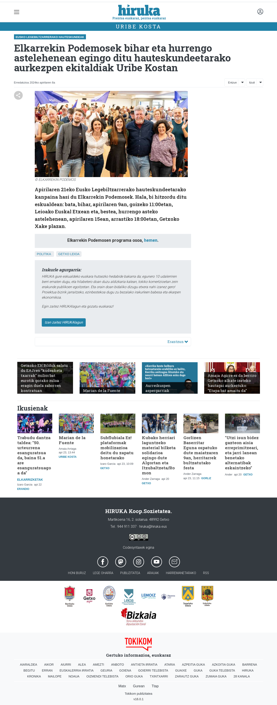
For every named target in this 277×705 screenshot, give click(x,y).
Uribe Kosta (139, 26)
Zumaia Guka (216, 676)
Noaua (73, 676)
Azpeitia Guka (193, 664)
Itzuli (252, 82)
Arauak (153, 573)
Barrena (249, 664)
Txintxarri (159, 676)
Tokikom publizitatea (138, 693)
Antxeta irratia (144, 664)
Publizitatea (130, 573)
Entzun (232, 82)
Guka (198, 670)
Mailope (54, 676)
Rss (206, 573)
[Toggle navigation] (16, 12)
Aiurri (66, 664)
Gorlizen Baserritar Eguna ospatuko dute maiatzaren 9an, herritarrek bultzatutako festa (200, 452)
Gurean (139, 686)
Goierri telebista (153, 670)
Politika (44, 254)
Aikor (49, 664)
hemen (150, 240)
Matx (122, 686)
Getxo (63, 254)
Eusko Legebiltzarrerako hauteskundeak (50, 37)
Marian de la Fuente (72, 440)
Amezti (98, 664)
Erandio (23, 489)
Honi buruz (77, 573)
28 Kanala (241, 676)
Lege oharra (103, 573)
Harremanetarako (181, 573)
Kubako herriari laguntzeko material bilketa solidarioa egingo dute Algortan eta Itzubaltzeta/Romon (159, 455)
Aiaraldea (28, 664)
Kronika (34, 676)
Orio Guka (134, 676)
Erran (47, 670)
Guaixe (181, 670)
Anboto (117, 664)
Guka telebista (222, 670)
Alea (82, 664)
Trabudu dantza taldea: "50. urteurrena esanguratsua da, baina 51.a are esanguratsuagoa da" (34, 455)
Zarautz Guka (187, 676)
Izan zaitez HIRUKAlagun (64, 322)
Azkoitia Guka (223, 664)
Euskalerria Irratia (76, 670)
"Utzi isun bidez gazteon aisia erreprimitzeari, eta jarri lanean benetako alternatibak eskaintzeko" (242, 452)
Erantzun (177, 341)
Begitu (29, 670)
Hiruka (248, 670)
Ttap (155, 686)
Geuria (106, 670)
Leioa (74, 254)
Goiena (125, 670)
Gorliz (206, 478)
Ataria (169, 664)
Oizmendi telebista (102, 676)
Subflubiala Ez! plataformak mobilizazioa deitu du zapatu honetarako (117, 447)
